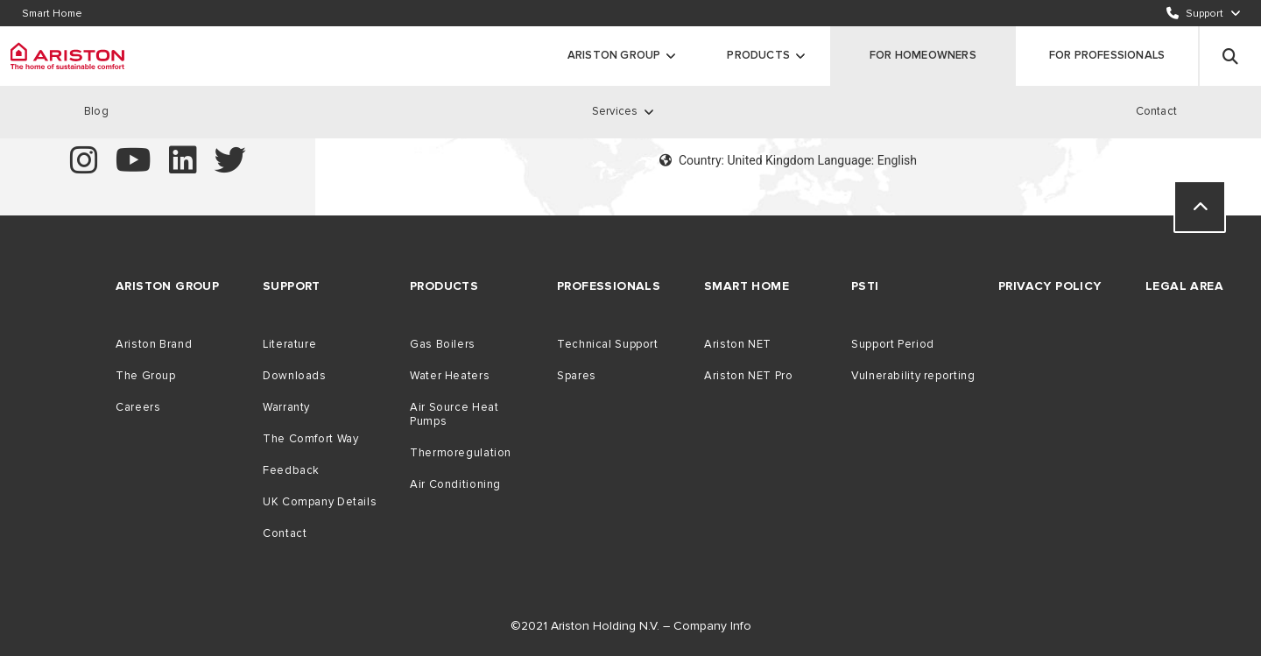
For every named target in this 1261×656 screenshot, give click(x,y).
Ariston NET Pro (748, 376)
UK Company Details (320, 502)
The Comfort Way (310, 439)
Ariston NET (737, 344)
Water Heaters (450, 376)
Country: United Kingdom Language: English (788, 160)
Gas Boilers (443, 344)
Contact (1156, 111)
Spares (576, 376)
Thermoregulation (460, 453)
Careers (138, 407)
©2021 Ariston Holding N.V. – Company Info (631, 625)
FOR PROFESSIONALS (1107, 55)
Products (758, 55)
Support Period (892, 344)
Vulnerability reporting (913, 376)
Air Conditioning (455, 484)
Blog (96, 111)
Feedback (291, 470)
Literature (289, 344)
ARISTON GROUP (614, 55)
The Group (146, 376)
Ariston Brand (154, 344)
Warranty (286, 407)
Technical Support (608, 344)
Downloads (295, 376)
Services (615, 111)
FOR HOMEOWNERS (923, 55)
